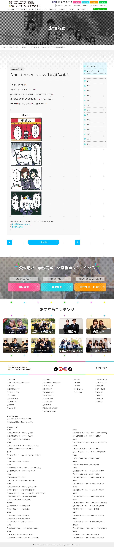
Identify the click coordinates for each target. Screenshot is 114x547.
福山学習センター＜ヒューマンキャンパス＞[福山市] (89, 477)
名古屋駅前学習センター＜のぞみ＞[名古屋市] (87, 436)
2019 (88, 115)
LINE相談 (102, 2)
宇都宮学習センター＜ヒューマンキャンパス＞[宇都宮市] (25, 455)
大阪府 (75, 445)
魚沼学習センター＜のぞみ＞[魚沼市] (19, 518)
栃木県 (9, 452)
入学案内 (31, 9)
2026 (88, 81)
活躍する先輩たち (81, 9)
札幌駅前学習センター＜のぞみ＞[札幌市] (21, 436)
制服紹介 (11, 405)
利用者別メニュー (49, 395)
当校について (53, 9)
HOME (3, 47)
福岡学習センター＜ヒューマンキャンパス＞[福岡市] (89, 506)
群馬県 (9, 458)
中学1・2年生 (76, 5)
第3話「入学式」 (16, 226)
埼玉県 (9, 464)
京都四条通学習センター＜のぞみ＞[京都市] (87, 458)
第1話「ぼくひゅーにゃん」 (20, 224)
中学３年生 (68, 5)
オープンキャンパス (42, 9)
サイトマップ (78, 392)
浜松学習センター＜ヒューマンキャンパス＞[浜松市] (24, 538)
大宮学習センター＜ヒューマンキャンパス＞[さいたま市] (25, 468)
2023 (88, 95)
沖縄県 (75, 531)
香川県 (75, 487)
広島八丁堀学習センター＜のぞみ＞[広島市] (87, 474)
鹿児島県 (75, 525)
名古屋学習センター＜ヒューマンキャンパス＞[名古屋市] (90, 433)
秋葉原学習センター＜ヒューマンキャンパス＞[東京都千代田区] (27, 493)
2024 (88, 91)
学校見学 (94, 2)
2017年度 (34, 47)
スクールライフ (48, 386)
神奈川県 (9, 503)
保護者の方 (85, 5)
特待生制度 (47, 405)
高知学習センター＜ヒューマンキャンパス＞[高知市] (89, 496)
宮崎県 (75, 518)
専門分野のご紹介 (22, 9)
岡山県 (75, 480)
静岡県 (9, 531)
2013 (88, 144)
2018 (88, 120)
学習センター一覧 (12, 427)
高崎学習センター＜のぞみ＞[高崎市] (19, 461)
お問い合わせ (79, 389)
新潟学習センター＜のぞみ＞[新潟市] (19, 515)
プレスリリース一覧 (93, 71)
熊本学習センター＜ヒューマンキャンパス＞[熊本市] (89, 515)
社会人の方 (100, 392)
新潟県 (9, 512)
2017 (88, 124)
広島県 (75, 468)
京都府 (75, 455)
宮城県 (9, 442)
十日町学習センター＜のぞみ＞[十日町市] (21, 522)
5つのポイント (63, 9)
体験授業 (85, 2)
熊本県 (75, 512)
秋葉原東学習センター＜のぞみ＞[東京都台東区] (23, 496)
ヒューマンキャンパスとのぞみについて (20, 383)
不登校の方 (100, 402)
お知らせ (24, 47)
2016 (88, 129)
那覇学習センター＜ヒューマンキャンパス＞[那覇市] (89, 538)
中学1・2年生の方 (102, 379)
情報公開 (11, 386)
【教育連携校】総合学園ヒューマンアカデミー (21, 422)
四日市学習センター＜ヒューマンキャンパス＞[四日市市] (90, 442)
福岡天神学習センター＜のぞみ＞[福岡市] (86, 509)
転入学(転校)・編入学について (53, 383)
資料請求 (76, 2)
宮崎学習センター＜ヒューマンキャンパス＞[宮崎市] (89, 522)
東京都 (9, 484)
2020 (88, 110)
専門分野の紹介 (13, 398)
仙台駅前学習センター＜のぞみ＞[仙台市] (21, 449)
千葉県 (9, 474)
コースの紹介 (12, 395)
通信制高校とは (48, 402)
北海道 (9, 430)
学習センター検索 (100, 9)
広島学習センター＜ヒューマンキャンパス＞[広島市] (89, 471)
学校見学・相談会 (90, 287)
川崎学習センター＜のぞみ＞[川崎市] (19, 506)
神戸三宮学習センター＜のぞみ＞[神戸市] (86, 464)
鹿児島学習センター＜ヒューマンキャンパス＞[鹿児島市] (90, 528)
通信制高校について (14, 389)
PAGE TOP (102, 368)
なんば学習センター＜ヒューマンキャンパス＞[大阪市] (89, 452)
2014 (88, 139)
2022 (88, 100)
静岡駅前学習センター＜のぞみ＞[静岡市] (21, 534)
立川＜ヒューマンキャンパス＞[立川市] (20, 499)
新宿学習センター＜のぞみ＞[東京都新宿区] (22, 490)
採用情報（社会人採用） (51, 408)
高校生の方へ (59, 5)
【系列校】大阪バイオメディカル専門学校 (20, 419)
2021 (88, 105)
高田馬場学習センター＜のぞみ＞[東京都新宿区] (23, 487)
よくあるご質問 (48, 398)
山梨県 (9, 525)
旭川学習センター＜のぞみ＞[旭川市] (19, 439)
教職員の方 (103, 5)
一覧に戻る (44, 242)
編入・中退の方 (94, 5)
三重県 (75, 439)
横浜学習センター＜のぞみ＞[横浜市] (19, 509)
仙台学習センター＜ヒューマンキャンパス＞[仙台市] (24, 445)
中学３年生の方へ (102, 383)
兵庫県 (75, 461)
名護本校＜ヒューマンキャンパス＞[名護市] (86, 534)
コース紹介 (11, 9)
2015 (88, 134)
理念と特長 (12, 379)
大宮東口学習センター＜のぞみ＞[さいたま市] (22, 471)
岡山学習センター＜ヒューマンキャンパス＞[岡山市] (89, 484)
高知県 (75, 493)
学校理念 (71, 9)
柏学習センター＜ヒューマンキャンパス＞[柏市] (22, 480)
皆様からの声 (48, 389)
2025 (88, 86)
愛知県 (75, 430)
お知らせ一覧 (91, 66)
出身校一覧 (12, 408)
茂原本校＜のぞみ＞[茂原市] (17, 477)
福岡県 (75, 499)
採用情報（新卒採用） (50, 411)
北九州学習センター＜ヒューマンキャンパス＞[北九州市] (90, 503)
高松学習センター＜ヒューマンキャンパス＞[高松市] (89, 490)
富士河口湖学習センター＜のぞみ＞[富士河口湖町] (23, 528)
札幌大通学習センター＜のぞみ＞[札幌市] (21, 433)
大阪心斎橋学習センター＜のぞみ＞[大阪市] (87, 449)
